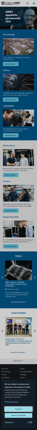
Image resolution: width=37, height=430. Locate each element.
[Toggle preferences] (10, 422)
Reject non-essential (18, 415)
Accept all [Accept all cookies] (18, 409)
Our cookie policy (12, 402)
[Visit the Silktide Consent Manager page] (30, 422)
